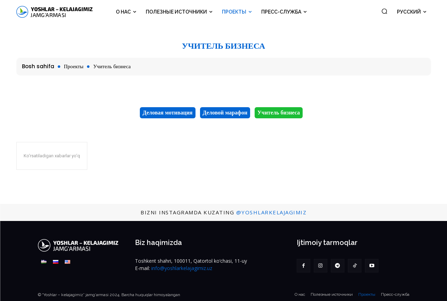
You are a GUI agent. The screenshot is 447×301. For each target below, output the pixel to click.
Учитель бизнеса (279, 112)
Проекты (73, 66)
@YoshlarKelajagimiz (271, 212)
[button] (384, 10)
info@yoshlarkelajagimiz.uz (181, 268)
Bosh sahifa (38, 66)
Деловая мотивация (167, 112)
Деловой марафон (225, 112)
